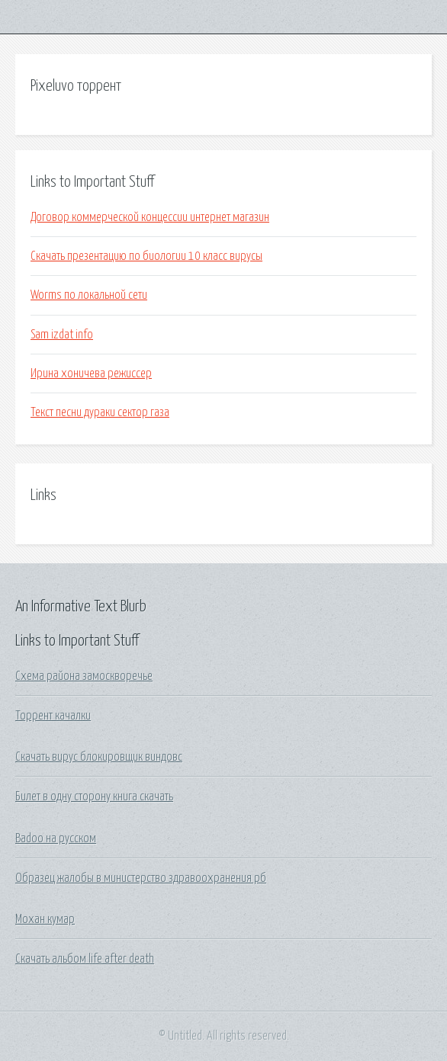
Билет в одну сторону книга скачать (94, 796)
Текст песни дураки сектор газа (100, 412)
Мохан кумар (45, 919)
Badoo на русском (55, 838)
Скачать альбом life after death (84, 959)
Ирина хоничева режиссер (91, 373)
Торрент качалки (53, 716)
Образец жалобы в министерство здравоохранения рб (140, 878)
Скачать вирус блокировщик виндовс (98, 757)
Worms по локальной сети (89, 295)
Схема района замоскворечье (84, 676)
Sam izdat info (62, 335)
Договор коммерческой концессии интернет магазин (150, 217)
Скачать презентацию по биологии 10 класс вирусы (146, 256)
